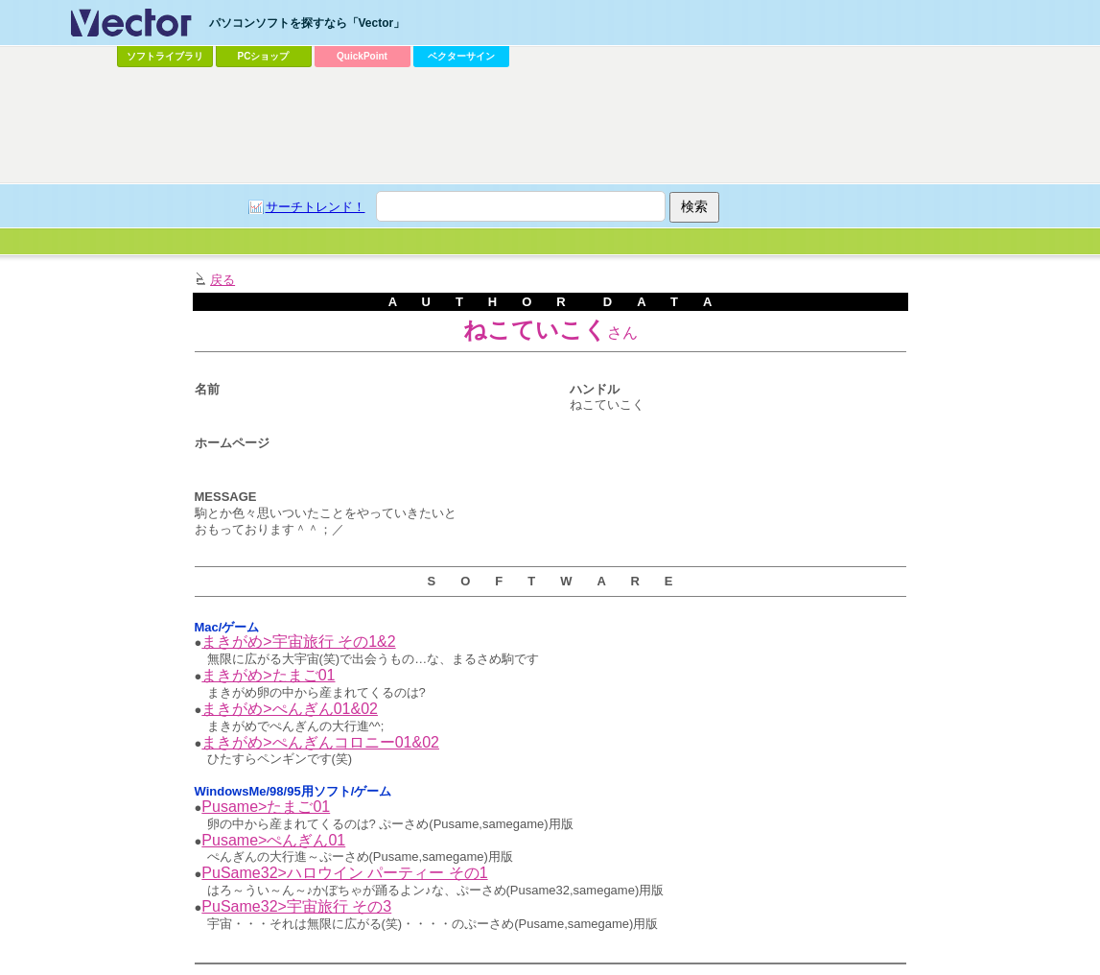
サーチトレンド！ (315, 207)
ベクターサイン (461, 56)
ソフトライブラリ (165, 56)
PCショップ (264, 56)
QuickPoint (362, 56)
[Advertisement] (550, 126)
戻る (222, 280)
